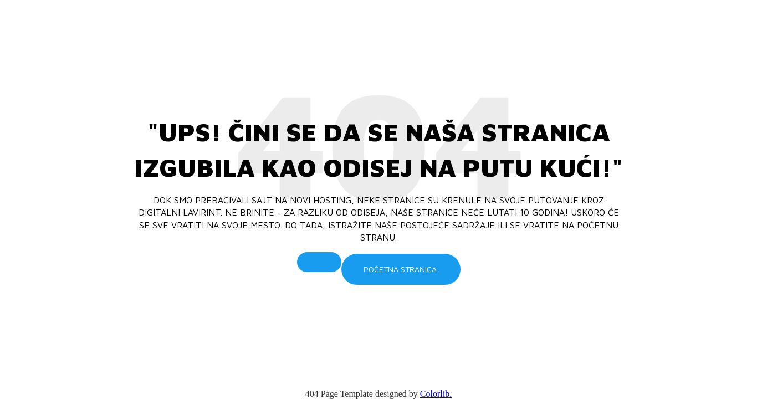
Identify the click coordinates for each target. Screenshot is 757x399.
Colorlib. (436, 393)
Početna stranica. (401, 269)
